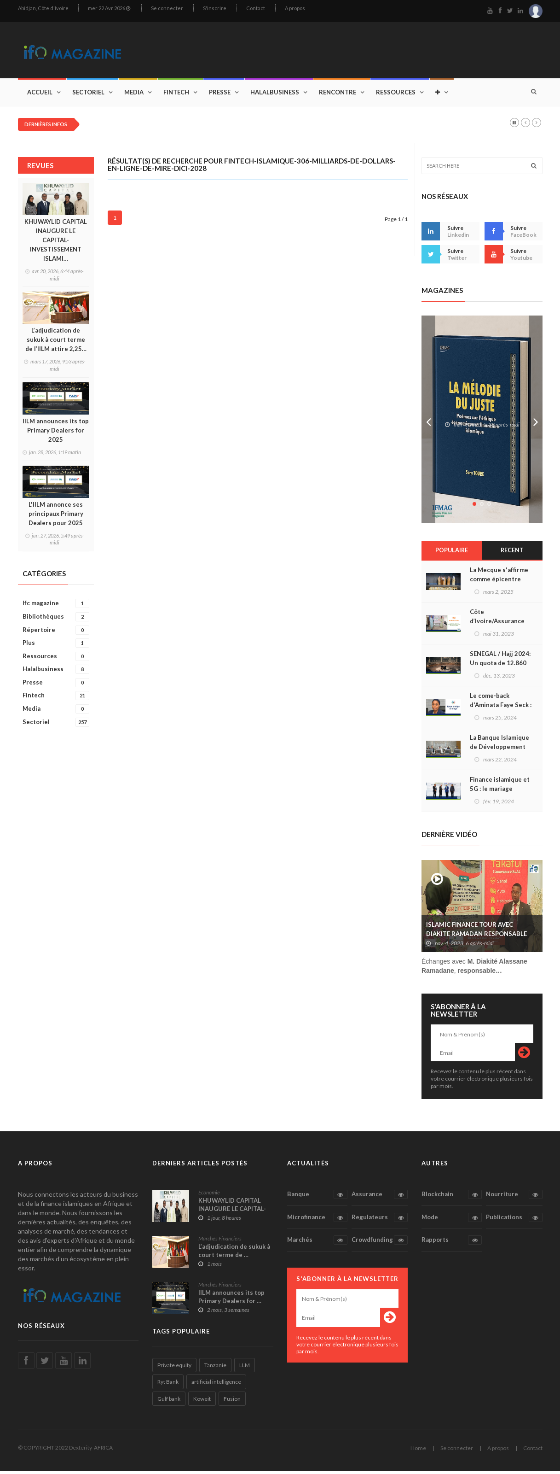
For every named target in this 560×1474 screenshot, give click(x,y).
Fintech (176, 95)
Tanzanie (215, 1368)
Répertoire (56, 632)
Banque (317, 1197)
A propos (295, 8)
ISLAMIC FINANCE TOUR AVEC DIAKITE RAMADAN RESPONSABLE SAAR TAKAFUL (476, 937)
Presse (220, 95)
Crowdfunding (380, 1243)
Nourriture (514, 1197)
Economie (209, 1195)
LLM (244, 1368)
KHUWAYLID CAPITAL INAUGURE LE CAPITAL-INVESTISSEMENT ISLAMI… (55, 243)
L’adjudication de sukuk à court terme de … (234, 1254)
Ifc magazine (56, 606)
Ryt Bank (168, 1385)
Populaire (451, 553)
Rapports (451, 1243)
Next (536, 422)
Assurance (380, 1197)
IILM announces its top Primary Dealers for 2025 (56, 433)
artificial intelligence (216, 1385)
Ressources (396, 95)
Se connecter (167, 8)
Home (418, 1451)
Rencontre (337, 95)
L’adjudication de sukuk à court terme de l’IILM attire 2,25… (56, 343)
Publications (514, 1220)
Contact (255, 8)
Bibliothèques (56, 619)
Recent (512, 553)
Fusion (232, 1401)
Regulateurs (380, 1220)
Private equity (174, 1368)
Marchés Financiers (220, 1241)
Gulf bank (168, 1401)
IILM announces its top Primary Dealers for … (231, 1300)
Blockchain (451, 1197)
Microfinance (317, 1220)
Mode (451, 1220)
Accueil (39, 95)
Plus (56, 646)
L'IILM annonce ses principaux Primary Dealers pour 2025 (56, 516)
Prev (428, 422)
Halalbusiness (274, 95)
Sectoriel (88, 95)
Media (134, 95)
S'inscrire (214, 8)
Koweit (202, 1401)
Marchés (317, 1243)
